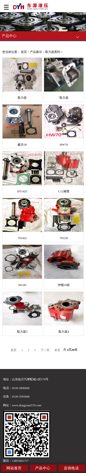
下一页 (45, 350)
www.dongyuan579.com (26, 405)
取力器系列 (52, 52)
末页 (57, 350)
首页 (24, 52)
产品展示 (36, 52)
